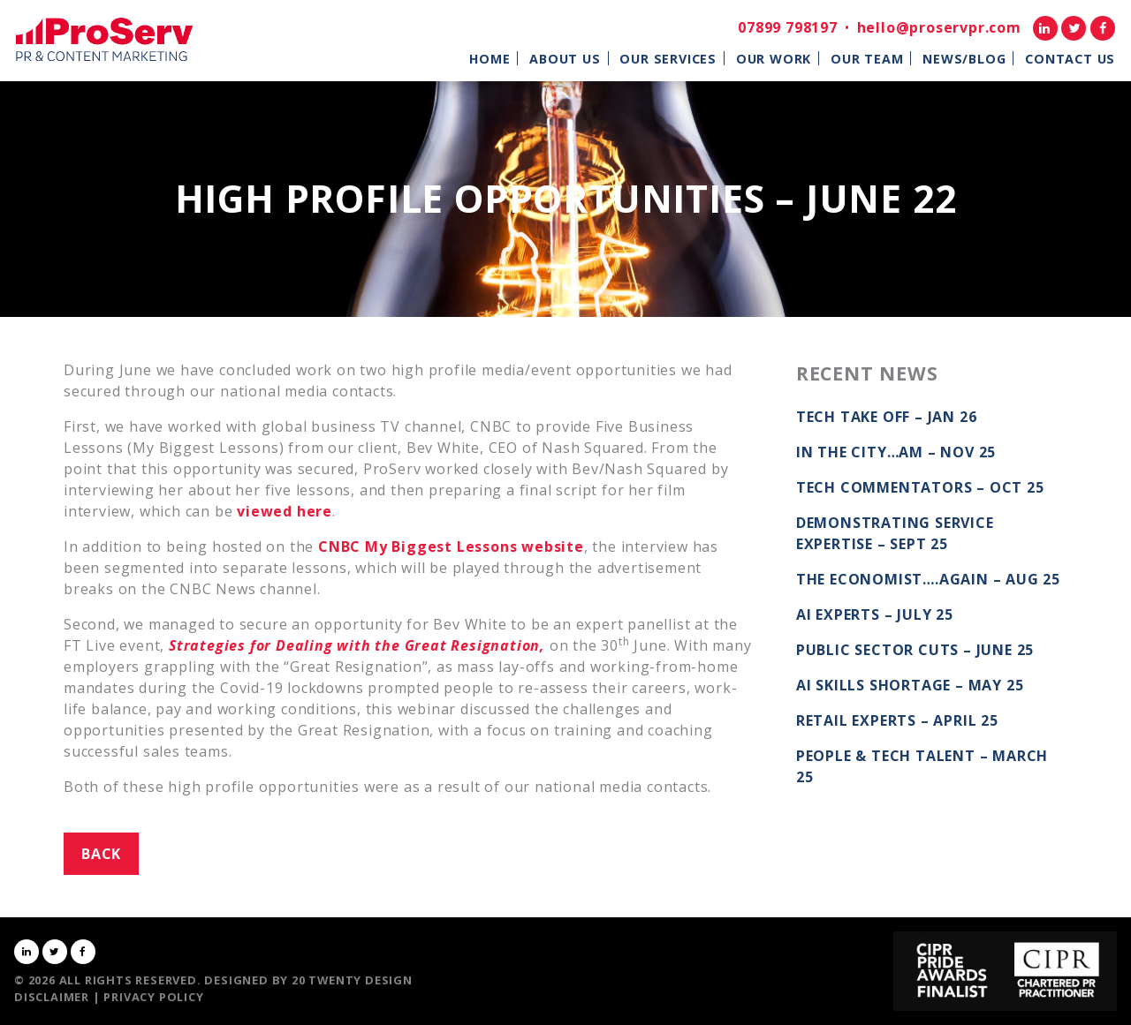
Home (489, 58)
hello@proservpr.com (939, 27)
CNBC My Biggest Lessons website (451, 546)
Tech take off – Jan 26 (886, 416)
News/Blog (964, 58)
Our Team (867, 58)
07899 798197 (788, 27)
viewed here (284, 511)
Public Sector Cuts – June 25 (915, 649)
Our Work (773, 58)
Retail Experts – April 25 (897, 720)
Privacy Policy (153, 997)
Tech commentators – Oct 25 (920, 487)
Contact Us (1070, 58)
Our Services (668, 58)
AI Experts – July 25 (874, 614)
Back (101, 853)
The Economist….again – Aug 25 (928, 579)
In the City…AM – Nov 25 (896, 452)
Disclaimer (51, 997)
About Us (564, 58)
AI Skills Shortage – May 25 (910, 685)
